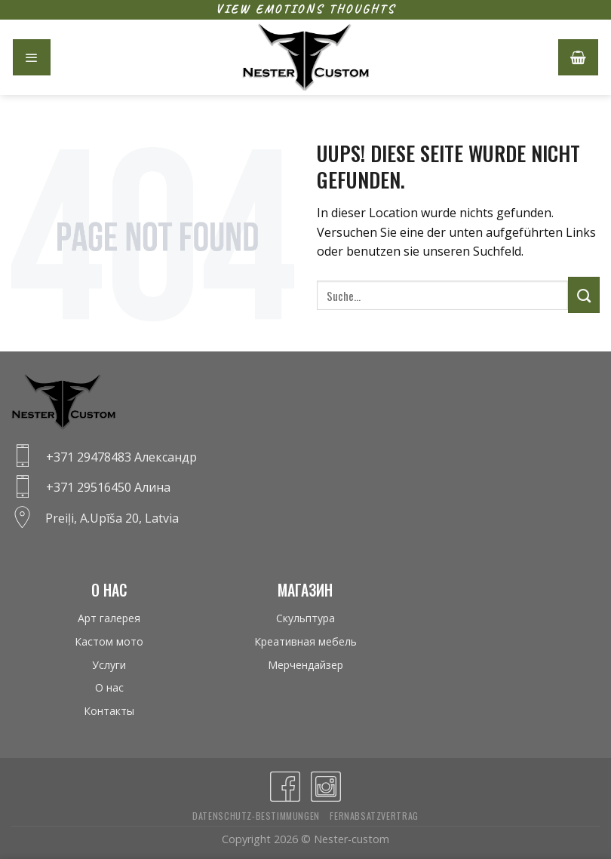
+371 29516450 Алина (108, 487)
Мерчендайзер (305, 665)
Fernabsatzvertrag (374, 815)
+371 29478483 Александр (121, 457)
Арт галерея (109, 618)
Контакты (109, 711)
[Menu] (32, 57)
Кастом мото (109, 641)
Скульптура (305, 618)
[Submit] (584, 295)
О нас (109, 687)
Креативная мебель (305, 641)
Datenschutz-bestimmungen (256, 815)
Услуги (109, 665)
